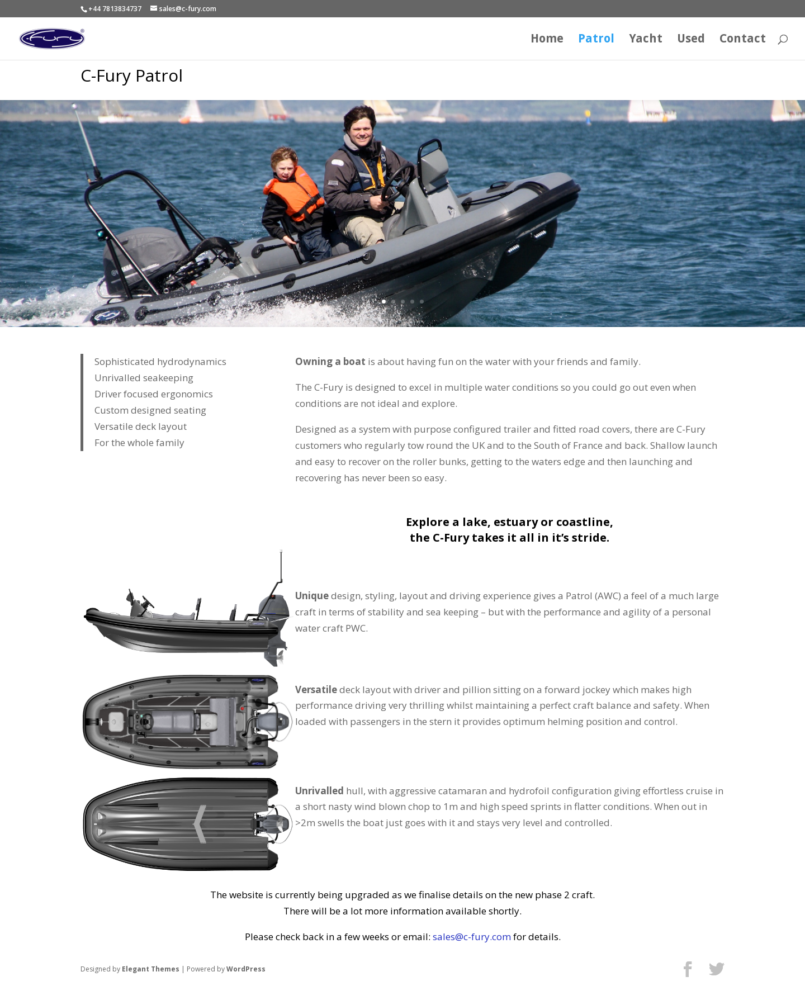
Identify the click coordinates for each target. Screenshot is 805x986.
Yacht (645, 40)
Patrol (596, 40)
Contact (742, 40)
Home (547, 40)
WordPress (246, 969)
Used (691, 40)
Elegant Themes (150, 969)
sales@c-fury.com (472, 936)
